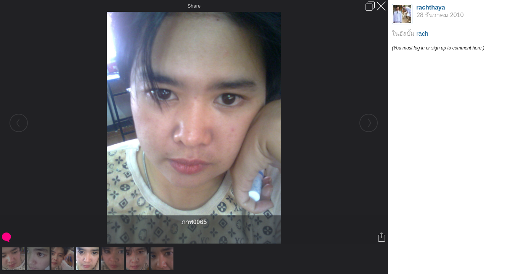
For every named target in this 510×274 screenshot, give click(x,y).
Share (194, 6)
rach (422, 33)
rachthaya (430, 7)
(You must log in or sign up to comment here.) (438, 48)
